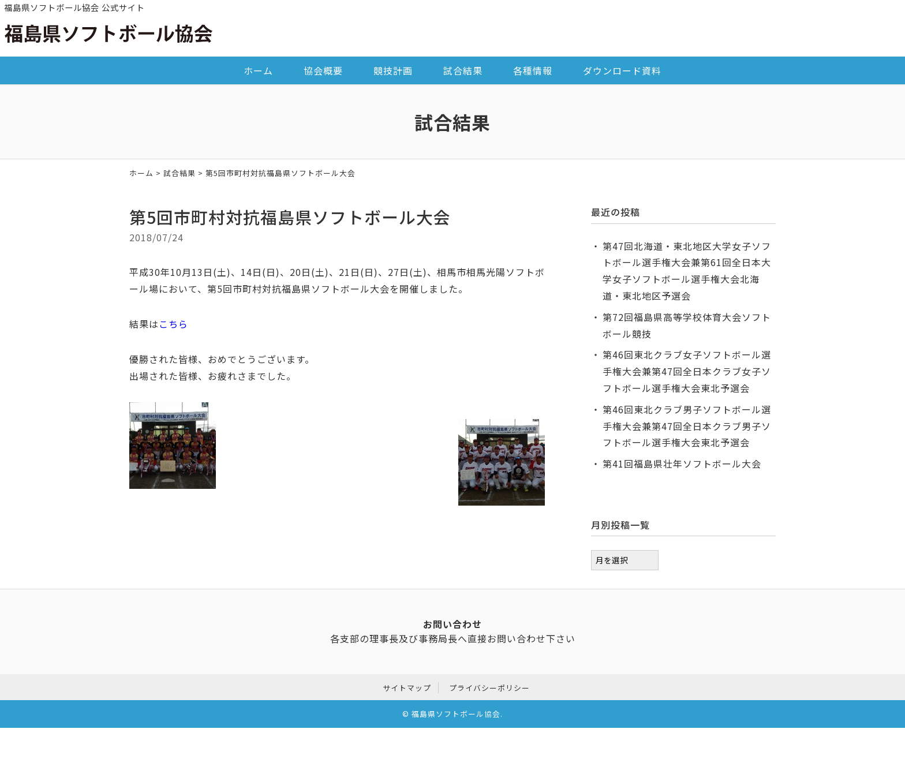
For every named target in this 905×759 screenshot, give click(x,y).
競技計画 (393, 70)
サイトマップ (407, 686)
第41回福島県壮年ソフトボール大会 (682, 463)
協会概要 (323, 70)
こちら (173, 324)
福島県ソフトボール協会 (456, 712)
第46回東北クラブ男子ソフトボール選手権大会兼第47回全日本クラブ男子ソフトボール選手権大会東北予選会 (687, 426)
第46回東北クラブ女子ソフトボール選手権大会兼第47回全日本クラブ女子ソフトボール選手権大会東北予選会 (687, 371)
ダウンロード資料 (622, 70)
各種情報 (532, 70)
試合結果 (463, 70)
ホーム (258, 70)
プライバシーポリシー (489, 686)
